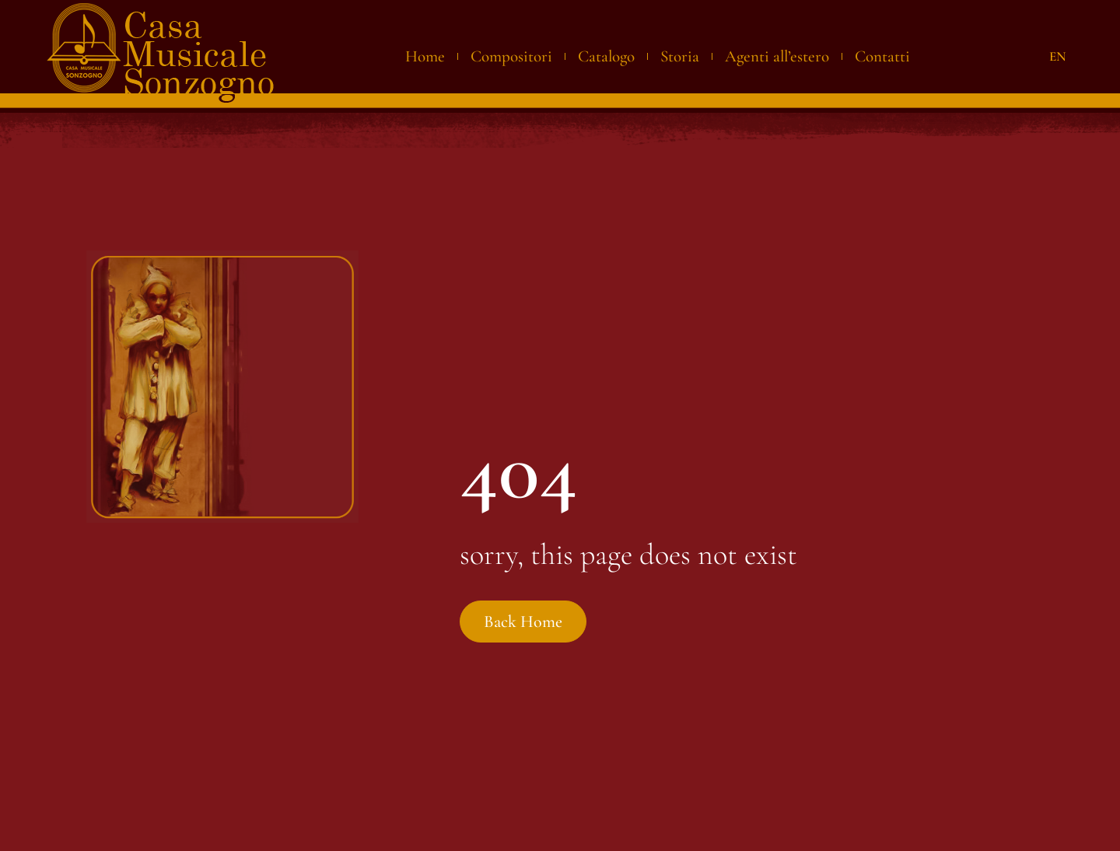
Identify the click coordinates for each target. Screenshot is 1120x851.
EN (1057, 56)
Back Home (524, 625)
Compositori (511, 56)
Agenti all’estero (777, 56)
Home (425, 56)
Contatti (882, 56)
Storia (679, 56)
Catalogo (606, 56)
